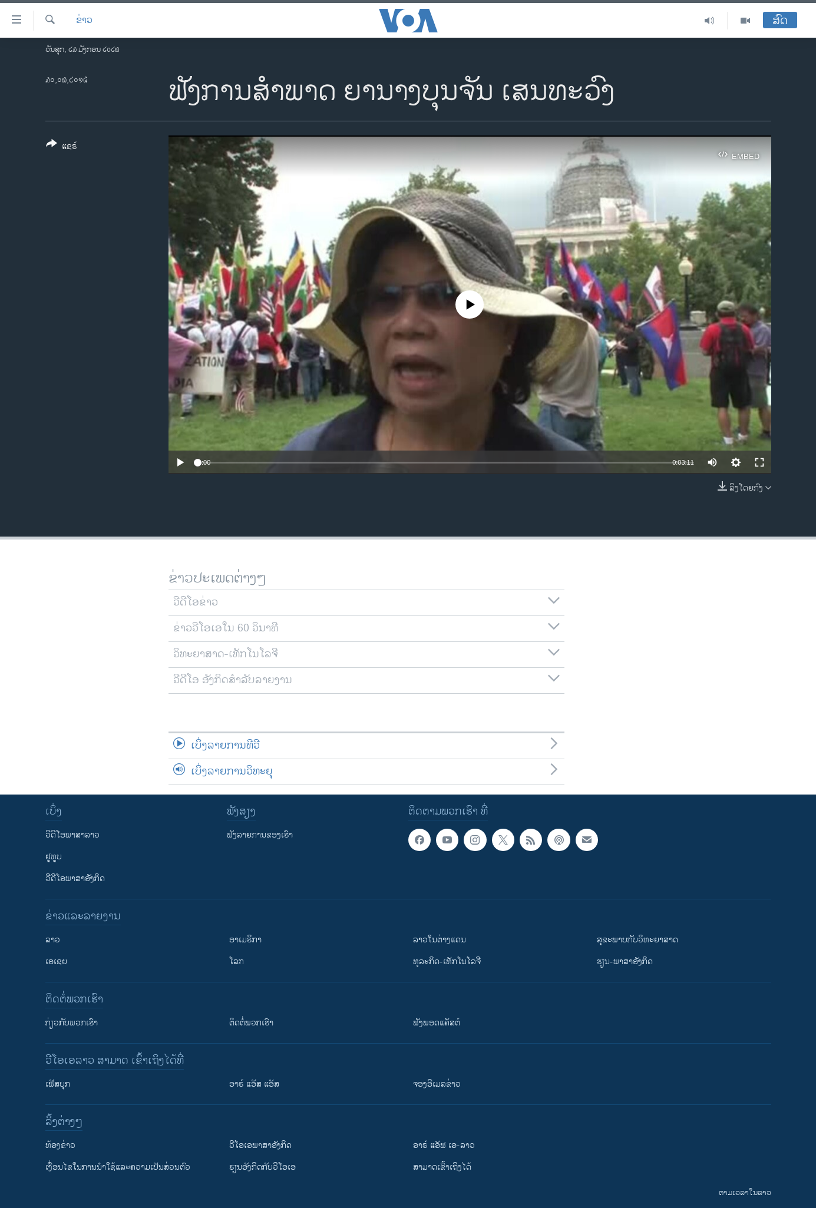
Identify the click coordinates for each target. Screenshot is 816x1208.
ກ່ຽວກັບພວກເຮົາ (71, 1023)
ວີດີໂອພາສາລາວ (72, 835)
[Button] (61, 147)
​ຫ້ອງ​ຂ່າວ (60, 1145)
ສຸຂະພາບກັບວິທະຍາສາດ (637, 940)
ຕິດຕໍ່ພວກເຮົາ (251, 1023)
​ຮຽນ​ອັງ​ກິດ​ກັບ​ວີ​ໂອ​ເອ (262, 1167)
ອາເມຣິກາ (245, 940)
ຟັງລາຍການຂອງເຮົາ (260, 835)
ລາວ (52, 940)
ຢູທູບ (53, 856)
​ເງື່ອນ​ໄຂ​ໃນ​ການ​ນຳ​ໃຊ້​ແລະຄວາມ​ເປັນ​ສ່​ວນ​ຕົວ (117, 1167)
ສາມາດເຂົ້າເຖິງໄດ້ (442, 1167)
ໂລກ (236, 961)
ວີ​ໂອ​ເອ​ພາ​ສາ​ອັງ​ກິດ (260, 1145)
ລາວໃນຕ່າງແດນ (439, 940)
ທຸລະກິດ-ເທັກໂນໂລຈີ (447, 961)
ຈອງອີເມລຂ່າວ (437, 1084)
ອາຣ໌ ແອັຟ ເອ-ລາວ (444, 1145)
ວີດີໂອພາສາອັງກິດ (75, 878)
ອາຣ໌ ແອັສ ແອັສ (254, 1084)
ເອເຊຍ (56, 961)
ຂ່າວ (84, 21)
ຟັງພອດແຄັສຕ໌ (436, 1023)
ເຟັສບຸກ (57, 1084)
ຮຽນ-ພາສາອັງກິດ (625, 961)
